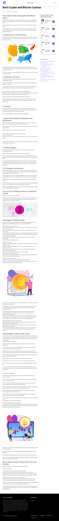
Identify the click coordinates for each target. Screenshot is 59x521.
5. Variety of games (45, 70)
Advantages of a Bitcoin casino (47, 75)
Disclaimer (42, 515)
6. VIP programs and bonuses (47, 71)
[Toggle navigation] (54, 3)
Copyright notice (34, 515)
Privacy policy (49, 515)
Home (4, 11)
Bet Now (54, 21)
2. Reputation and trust (46, 65)
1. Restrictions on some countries (48, 64)
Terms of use (33, 517)
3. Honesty (43, 66)
